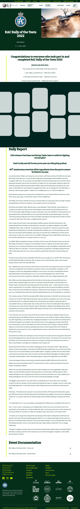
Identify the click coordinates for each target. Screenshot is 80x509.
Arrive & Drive (31, 5)
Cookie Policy (74, 508)
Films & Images (48, 5)
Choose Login (30, 465)
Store (68, 5)
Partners (60, 5)
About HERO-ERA (18, 1)
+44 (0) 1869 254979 (9, 472)
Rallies (15, 5)
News (41, 5)
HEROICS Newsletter (68, 1)
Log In (74, 5)
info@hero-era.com (7, 474)
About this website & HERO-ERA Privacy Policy (57, 508)
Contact (35, 1)
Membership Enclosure (45, 1)
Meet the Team (57, 1)
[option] (60, 23)
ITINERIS (22, 5)
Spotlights (28, 1)
